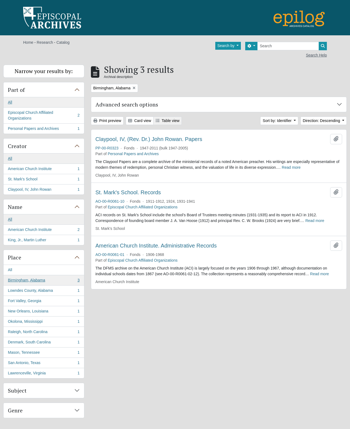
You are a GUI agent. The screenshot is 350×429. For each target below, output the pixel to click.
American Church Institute (44, 170)
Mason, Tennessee (44, 353)
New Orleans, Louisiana (44, 312)
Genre (15, 410)
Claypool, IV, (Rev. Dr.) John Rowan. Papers (149, 139)
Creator (17, 146)
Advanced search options (127, 104)
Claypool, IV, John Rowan (44, 190)
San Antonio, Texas (44, 364)
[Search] (288, 46)
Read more (291, 167)
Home (28, 42)
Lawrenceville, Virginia (44, 374)
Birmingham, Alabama (44, 281)
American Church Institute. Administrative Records (156, 246)
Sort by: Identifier (278, 120)
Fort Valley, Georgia (44, 302)
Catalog (62, 42)
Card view (139, 120)
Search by (226, 45)
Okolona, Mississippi (44, 322)
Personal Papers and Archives (44, 129)
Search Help (316, 55)
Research (45, 42)
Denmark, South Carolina (44, 343)
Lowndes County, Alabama (44, 291)
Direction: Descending (322, 120)
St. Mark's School (44, 180)
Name (15, 207)
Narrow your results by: (44, 71)
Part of (16, 89)
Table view (167, 120)
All (10, 102)
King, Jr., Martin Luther (44, 241)
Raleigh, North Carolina (44, 333)
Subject (17, 390)
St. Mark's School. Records (128, 192)
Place (14, 257)
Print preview (107, 120)
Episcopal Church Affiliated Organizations (44, 115)
